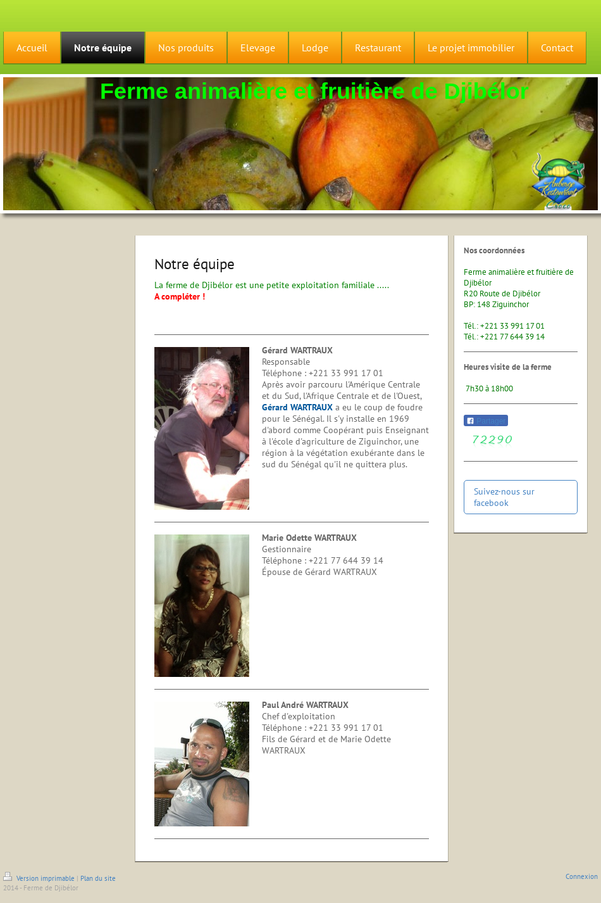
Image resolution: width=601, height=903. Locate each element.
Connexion (582, 876)
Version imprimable (40, 878)
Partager (485, 421)
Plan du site (98, 878)
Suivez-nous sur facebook (504, 497)
